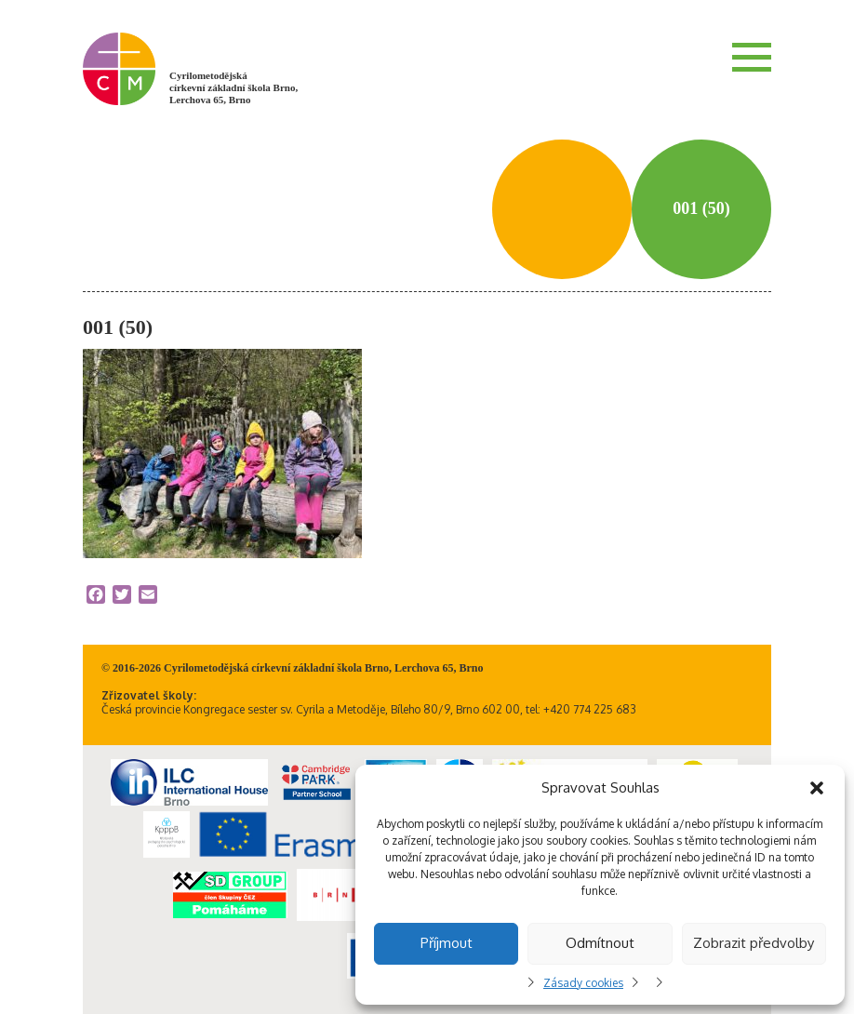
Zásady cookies (583, 983)
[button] (816, 788)
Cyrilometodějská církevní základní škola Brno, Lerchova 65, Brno (233, 87)
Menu (751, 56)
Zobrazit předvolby (753, 943)
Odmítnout (600, 943)
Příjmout (446, 943)
